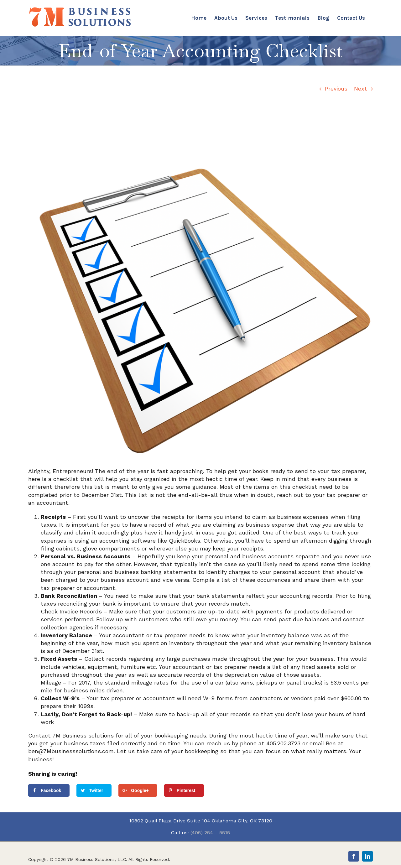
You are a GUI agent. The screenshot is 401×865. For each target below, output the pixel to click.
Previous (336, 88)
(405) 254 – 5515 (210, 833)
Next (360, 88)
